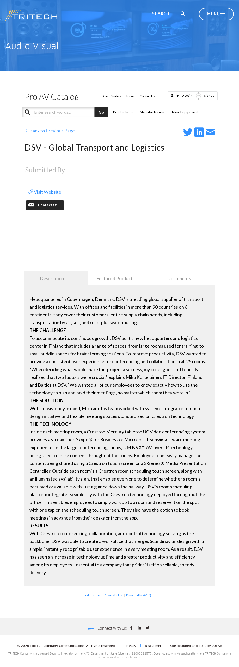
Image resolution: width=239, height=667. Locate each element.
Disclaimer (153, 646)
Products (122, 112)
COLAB (217, 646)
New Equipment (185, 112)
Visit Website (44, 192)
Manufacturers (152, 112)
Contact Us (147, 96)
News (130, 96)
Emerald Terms (89, 595)
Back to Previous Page (49, 130)
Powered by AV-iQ (138, 595)
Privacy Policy (113, 595)
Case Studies (112, 96)
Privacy (130, 646)
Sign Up (209, 95)
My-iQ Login (183, 95)
